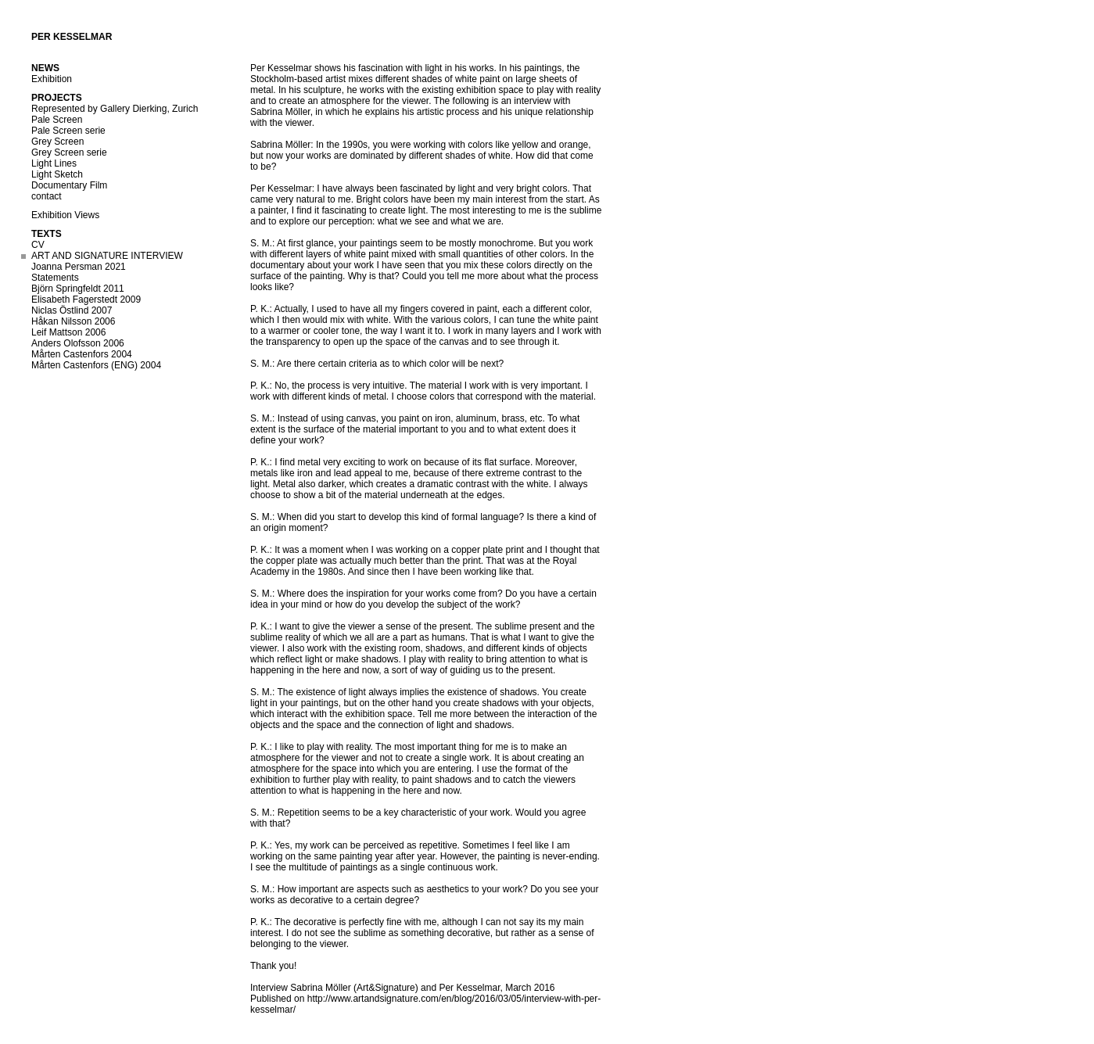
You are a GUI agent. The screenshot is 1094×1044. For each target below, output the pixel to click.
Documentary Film (69, 185)
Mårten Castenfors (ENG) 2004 (96, 365)
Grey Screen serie (69, 152)
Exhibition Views (65, 215)
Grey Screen (57, 141)
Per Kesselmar (71, 36)
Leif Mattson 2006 (68, 332)
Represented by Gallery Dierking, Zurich (114, 108)
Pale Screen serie (68, 130)
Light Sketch (57, 174)
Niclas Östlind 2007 (71, 310)
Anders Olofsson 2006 (77, 343)
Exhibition (51, 79)
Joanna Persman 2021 (78, 266)
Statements (55, 277)
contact (46, 196)
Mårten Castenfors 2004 (81, 354)
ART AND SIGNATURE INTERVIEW (107, 255)
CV (38, 244)
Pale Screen (56, 119)
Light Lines (54, 163)
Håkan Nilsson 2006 (73, 321)
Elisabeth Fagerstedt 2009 (86, 299)
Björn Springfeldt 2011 (77, 288)
